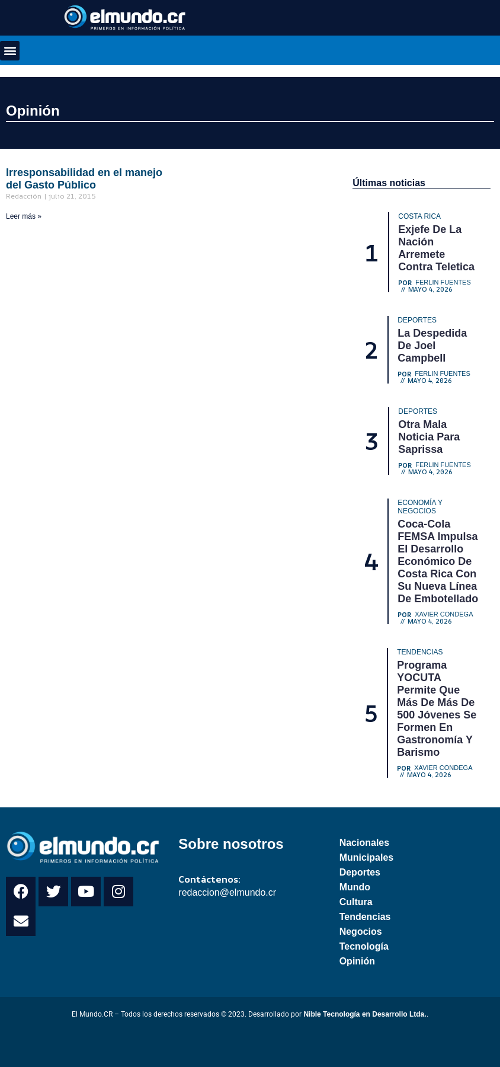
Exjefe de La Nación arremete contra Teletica (436, 248)
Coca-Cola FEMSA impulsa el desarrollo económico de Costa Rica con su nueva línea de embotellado (438, 561)
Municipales (366, 857)
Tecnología (364, 946)
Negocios (360, 932)
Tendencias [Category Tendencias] (420, 652)
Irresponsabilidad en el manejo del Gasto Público (84, 179)
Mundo (354, 887)
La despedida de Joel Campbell (432, 345)
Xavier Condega (444, 614)
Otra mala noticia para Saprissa (429, 437)
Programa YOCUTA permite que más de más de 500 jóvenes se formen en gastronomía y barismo (436, 708)
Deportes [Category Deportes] (417, 320)
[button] (10, 50)
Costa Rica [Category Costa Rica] (419, 216)
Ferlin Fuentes (443, 282)
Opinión (33, 111)
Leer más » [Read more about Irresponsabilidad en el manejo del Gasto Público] (23, 216)
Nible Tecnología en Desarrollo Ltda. (364, 1014)
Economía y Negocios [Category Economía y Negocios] (420, 507)
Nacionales (364, 843)
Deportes (359, 872)
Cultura (356, 902)
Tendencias (365, 917)
